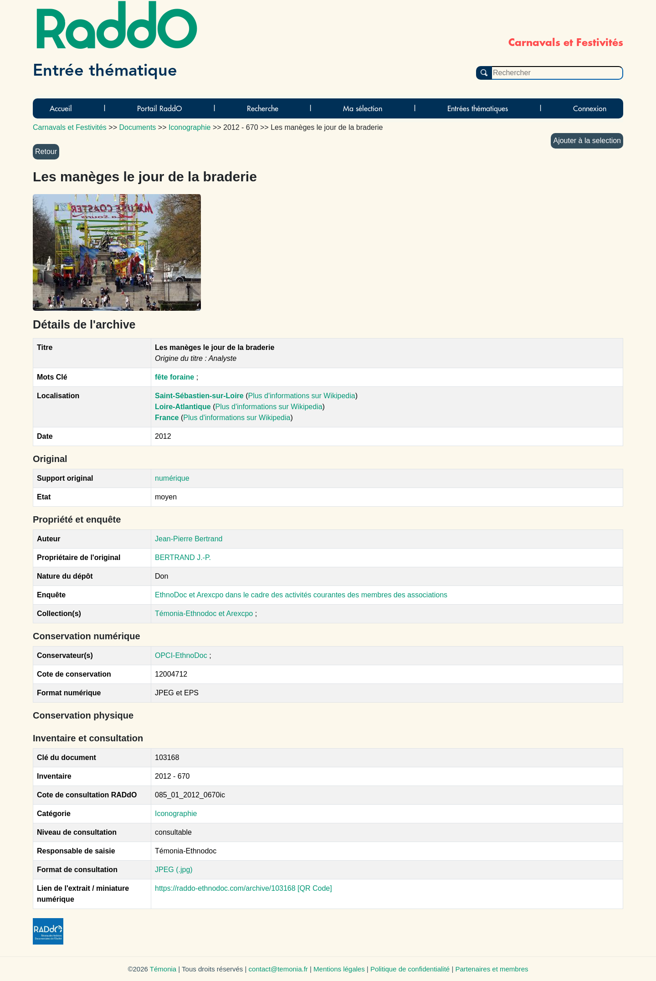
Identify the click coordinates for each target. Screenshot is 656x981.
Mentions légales (339, 969)
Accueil (61, 108)
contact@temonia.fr (278, 969)
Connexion (589, 108)
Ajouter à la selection (587, 140)
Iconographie (176, 813)
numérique (172, 478)
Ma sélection (362, 108)
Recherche (262, 108)
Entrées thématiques (477, 108)
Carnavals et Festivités (70, 127)
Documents (137, 127)
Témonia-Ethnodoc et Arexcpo (205, 613)
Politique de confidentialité (410, 969)
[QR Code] (314, 888)
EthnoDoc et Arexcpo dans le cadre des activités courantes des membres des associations (301, 595)
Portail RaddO (159, 108)
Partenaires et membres (491, 969)
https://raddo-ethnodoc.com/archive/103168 (225, 888)
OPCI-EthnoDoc (181, 655)
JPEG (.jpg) (174, 869)
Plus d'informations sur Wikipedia (301, 396)
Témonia (163, 969)
